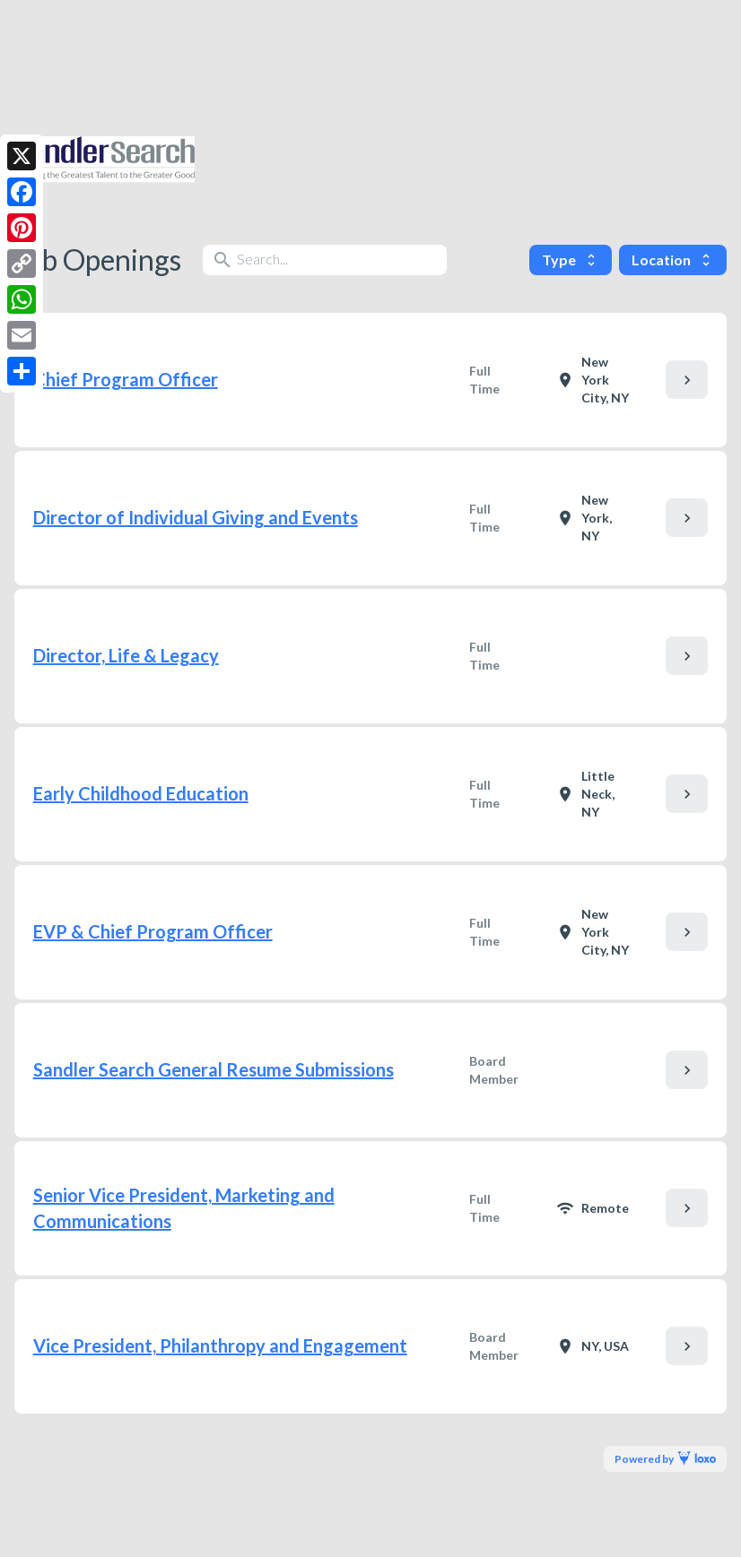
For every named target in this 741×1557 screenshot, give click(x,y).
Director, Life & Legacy (126, 655)
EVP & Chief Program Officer (153, 931)
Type (570, 259)
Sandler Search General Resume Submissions (213, 1069)
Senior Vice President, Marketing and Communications (184, 1208)
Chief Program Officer (125, 379)
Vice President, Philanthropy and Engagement (220, 1345)
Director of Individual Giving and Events (195, 517)
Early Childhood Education (140, 793)
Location (673, 259)
